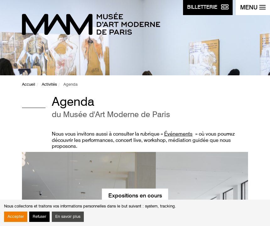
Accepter (16, 217)
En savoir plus (67, 217)
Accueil (28, 85)
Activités (49, 85)
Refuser (39, 217)
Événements (178, 134)
